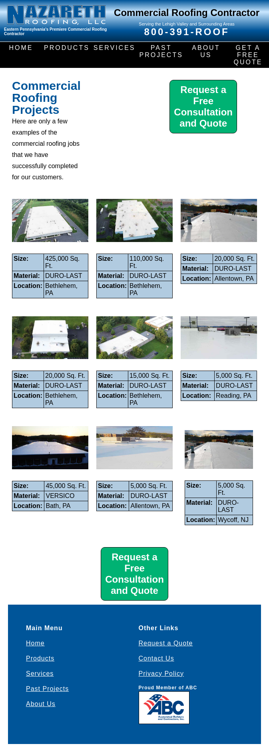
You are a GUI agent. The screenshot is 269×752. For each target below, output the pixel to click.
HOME (21, 47)
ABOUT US (206, 51)
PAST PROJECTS (161, 51)
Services (40, 673)
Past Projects (47, 688)
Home (35, 643)
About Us (41, 703)
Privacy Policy (161, 673)
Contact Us (156, 658)
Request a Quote (166, 643)
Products (40, 658)
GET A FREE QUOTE (248, 54)
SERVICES (114, 47)
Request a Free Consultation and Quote (203, 106)
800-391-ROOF (186, 31)
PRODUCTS (67, 47)
